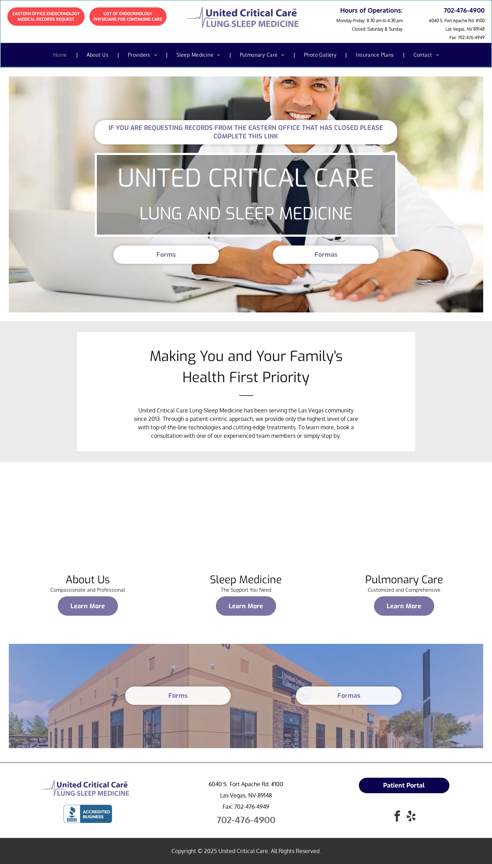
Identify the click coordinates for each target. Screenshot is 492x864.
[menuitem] (61, 55)
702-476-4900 (246, 819)
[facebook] (397, 817)
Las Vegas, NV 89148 (465, 29)
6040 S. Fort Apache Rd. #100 (457, 20)
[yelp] (411, 817)
